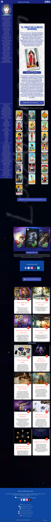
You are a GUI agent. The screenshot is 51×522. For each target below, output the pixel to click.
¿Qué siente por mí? (6, 23)
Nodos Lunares (6, 54)
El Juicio (6, 140)
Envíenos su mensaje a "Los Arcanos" (25, 498)
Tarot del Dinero (6, 30)
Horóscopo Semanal (6, 57)
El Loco (6, 119)
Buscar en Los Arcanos (25, 504)
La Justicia (6, 128)
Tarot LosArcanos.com (25, 491)
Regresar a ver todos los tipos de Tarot (32, 102)
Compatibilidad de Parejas (6, 159)
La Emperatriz (6, 122)
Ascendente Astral (6, 49)
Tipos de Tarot (6, 59)
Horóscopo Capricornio (6, 154)
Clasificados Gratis (6, 112)
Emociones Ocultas (6, 107)
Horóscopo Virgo (6, 150)
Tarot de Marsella (6, 165)
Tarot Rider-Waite (6, 164)
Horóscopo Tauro (6, 146)
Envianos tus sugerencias (25, 510)
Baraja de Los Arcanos (6, 118)
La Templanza (6, 134)
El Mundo (6, 141)
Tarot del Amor (6, 21)
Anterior (27, 72)
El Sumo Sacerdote (6, 124)
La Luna (6, 138)
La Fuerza (6, 131)
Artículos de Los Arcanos (6, 113)
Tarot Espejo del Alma (6, 22)
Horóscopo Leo (6, 149)
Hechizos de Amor (6, 174)
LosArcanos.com (27, 520)
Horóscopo (6, 144)
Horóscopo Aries (6, 145)
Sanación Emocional (6, 25)
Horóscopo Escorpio (6, 152)
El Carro (6, 127)
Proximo (36, 72)
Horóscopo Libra (6, 151)
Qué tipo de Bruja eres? (6, 114)
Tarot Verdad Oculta (6, 28)
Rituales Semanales (6, 61)
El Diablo (6, 135)
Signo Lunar (6, 50)
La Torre (6, 136)
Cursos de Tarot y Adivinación (6, 168)
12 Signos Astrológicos (6, 161)
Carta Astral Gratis (6, 41)
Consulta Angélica (6, 48)
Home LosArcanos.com (32, 279)
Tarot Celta (6, 27)
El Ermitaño (6, 129)
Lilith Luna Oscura (6, 51)
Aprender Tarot (6, 106)
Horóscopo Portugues (6, 157)
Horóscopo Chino (6, 171)
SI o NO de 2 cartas (6, 38)
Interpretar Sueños (6, 110)
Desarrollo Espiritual (6, 26)
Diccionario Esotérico (6, 108)
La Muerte (6, 133)
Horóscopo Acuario (6, 155)
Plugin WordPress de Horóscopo (25, 513)
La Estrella (6, 137)
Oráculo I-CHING (6, 47)
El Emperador (6, 123)
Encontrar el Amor (6, 24)
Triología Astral (6, 45)
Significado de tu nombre (6, 111)
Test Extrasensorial (6, 173)
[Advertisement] (6, 83)
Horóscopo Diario (6, 55)
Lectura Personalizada (6, 16)
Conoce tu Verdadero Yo (6, 19)
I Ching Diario (6, 56)
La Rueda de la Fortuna (6, 130)
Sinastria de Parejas (6, 44)
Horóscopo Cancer (6, 148)
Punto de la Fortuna (6, 53)
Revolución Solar (6, 42)
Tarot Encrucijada (6, 29)
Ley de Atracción (41, 387)
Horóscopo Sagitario (6, 153)
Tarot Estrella (6, 32)
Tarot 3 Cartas (6, 33)
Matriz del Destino (6, 60)
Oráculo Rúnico (6, 46)
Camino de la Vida (6, 115)
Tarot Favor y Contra (6, 35)
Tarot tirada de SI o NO (6, 37)
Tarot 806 (6, 176)
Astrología (6, 105)
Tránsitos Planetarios (6, 43)
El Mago (6, 120)
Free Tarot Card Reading (25, 515)
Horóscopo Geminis (6, 147)
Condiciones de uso (34, 494)
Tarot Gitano (6, 39)
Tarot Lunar (6, 31)
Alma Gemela (6, 158)
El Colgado (6, 132)
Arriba (45, 520)
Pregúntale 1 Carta (6, 18)
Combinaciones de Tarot (6, 58)
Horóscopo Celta (6, 116)
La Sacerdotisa (6, 121)
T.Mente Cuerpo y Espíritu (6, 40)
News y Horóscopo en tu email (25, 506)
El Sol (6, 139)
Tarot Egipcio (6, 166)
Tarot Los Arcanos (23, 2)
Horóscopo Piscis (6, 156)
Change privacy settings (25, 496)
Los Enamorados (6, 125)
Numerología (6, 172)
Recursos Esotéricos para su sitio (25, 512)
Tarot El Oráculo (6, 20)
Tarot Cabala (6, 36)
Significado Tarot (6, 104)
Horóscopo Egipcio (6, 170)
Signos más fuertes (41, 442)
